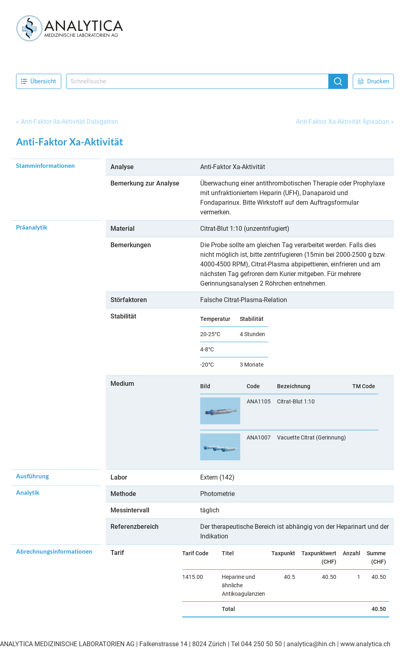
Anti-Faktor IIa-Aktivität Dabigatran (69, 121)
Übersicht (38, 81)
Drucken (373, 81)
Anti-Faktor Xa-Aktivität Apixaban (342, 121)
